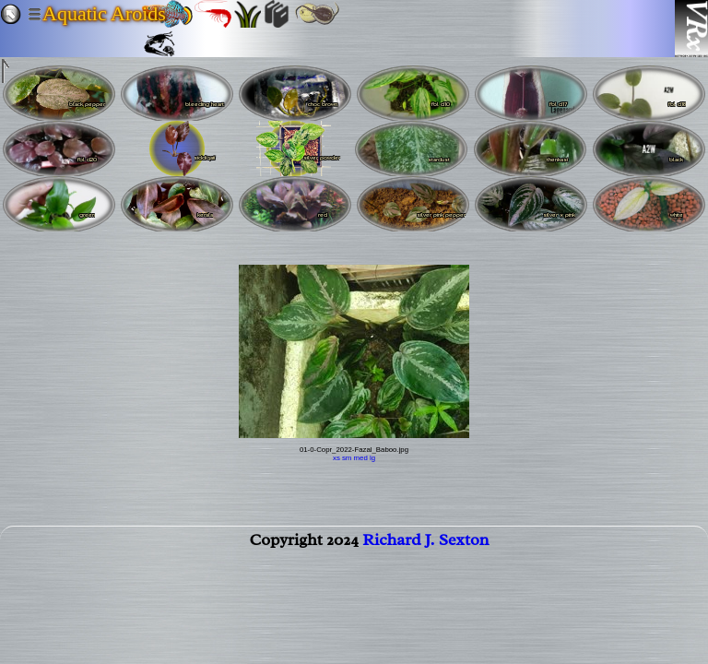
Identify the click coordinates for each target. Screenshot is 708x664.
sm (346, 458)
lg (372, 458)
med (361, 458)
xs (336, 458)
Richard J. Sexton (425, 543)
